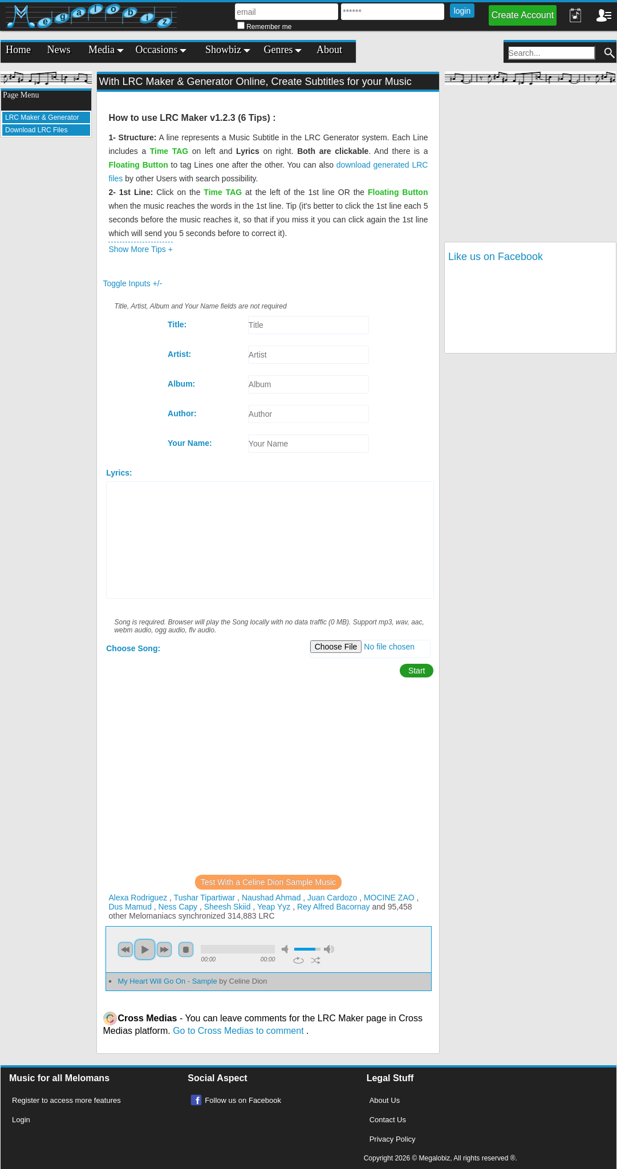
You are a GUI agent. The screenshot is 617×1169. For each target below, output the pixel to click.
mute (287, 949)
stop (186, 949)
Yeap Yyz (273, 906)
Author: (182, 413)
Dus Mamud (129, 906)
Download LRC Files (36, 130)
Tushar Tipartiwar (205, 897)
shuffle (315, 960)
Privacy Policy (393, 1139)
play (144, 949)
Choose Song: (133, 648)
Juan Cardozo (332, 897)
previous (125, 949)
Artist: (179, 354)
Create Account (523, 15)
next (164, 949)
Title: (177, 324)
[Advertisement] (46, 317)
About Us (385, 1100)
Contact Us (388, 1119)
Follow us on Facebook (243, 1100)
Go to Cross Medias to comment (239, 1031)
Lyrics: (119, 472)
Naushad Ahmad (271, 897)
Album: (181, 383)
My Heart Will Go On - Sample (192, 981)
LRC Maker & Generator (42, 117)
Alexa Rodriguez (137, 897)
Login (21, 1119)
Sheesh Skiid (227, 906)
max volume (329, 949)
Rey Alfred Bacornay (333, 906)
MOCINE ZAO (389, 897)
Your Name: (190, 443)
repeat (298, 960)
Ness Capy (178, 906)
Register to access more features (66, 1100)
